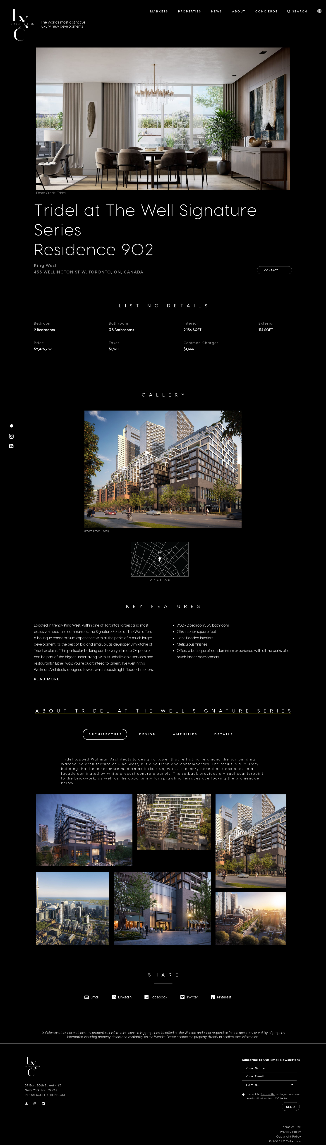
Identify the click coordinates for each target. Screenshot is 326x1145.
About (238, 11)
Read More (47, 669)
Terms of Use (268, 1093)
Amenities (185, 734)
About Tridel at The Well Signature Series (165, 710)
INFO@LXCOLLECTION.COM (45, 1094)
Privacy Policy (290, 1131)
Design (147, 734)
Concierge (266, 11)
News (216, 11)
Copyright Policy (288, 1136)
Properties (189, 11)
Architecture (105, 734)
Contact (274, 269)
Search (299, 11)
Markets (159, 11)
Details (223, 734)
